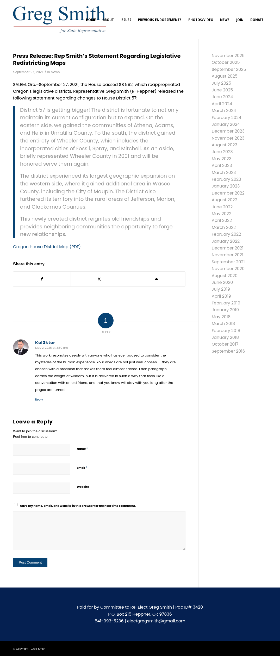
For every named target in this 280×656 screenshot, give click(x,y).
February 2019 (226, 303)
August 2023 (224, 145)
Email (82, 467)
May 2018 (221, 317)
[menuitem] (91, 19)
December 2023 (228, 131)
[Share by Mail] (156, 279)
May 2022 (222, 214)
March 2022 (224, 227)
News (55, 72)
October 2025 (226, 62)
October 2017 (225, 344)
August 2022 (224, 200)
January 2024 (226, 124)
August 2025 (225, 76)
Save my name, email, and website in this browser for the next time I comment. (78, 506)
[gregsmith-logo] (59, 19)
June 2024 (222, 97)
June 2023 (222, 152)
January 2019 (225, 310)
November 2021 (227, 255)
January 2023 (226, 186)
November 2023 (228, 138)
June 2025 (222, 90)
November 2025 (228, 56)
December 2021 (228, 248)
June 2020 (222, 282)
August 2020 (225, 276)
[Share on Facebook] (42, 279)
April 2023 (222, 165)
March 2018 (223, 324)
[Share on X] (99, 279)
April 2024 (222, 104)
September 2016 (228, 351)
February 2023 (226, 179)
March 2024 (224, 111)
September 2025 (229, 69)
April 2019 (221, 296)
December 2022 (228, 193)
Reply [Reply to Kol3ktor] (39, 399)
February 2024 (226, 118)
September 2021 (228, 262)
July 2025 (221, 83)
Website (83, 487)
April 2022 (222, 220)
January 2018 (225, 337)
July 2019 (221, 289)
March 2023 (224, 173)
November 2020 (228, 269)
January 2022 (226, 241)
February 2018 (226, 331)
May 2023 (222, 159)
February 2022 (226, 234)
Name (82, 448)
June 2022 (222, 207)
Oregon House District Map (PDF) (47, 247)
